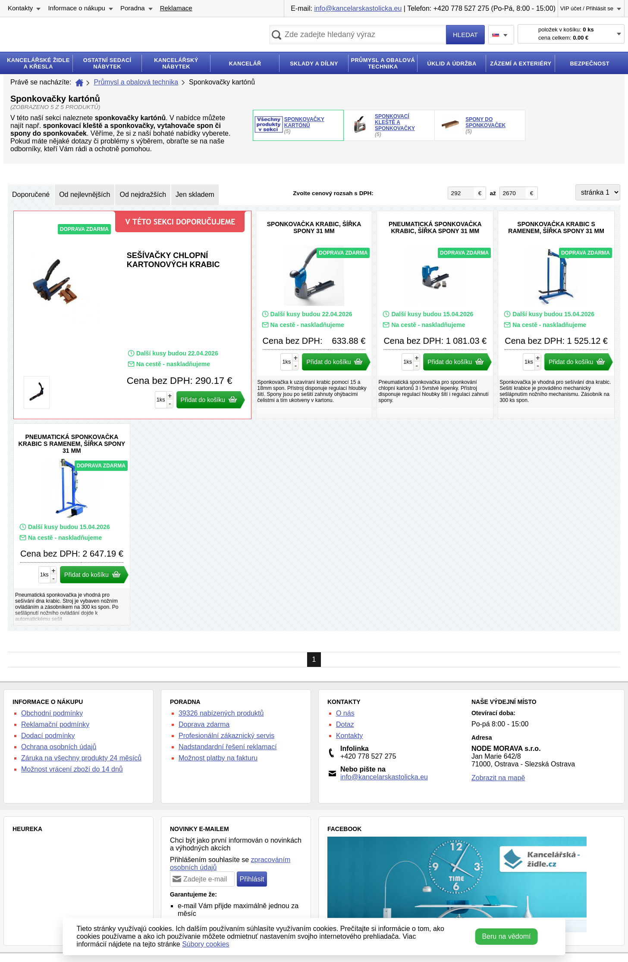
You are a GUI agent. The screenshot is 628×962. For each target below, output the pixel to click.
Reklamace (176, 8)
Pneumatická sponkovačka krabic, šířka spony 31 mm (435, 315)
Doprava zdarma (204, 724)
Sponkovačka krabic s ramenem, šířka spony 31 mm (556, 315)
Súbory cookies (205, 944)
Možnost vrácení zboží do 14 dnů (72, 769)
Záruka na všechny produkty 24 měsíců (81, 758)
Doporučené (31, 194)
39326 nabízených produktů (221, 713)
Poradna (132, 8)
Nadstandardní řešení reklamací (228, 746)
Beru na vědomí (506, 936)
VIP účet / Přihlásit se (586, 8)
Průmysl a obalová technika (136, 82)
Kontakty (20, 8)
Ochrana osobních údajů (58, 746)
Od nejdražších (142, 194)
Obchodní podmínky (52, 713)
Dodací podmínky (48, 735)
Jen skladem (195, 194)
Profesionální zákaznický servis (226, 735)
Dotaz (345, 724)
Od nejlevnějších (84, 194)
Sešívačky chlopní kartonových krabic (132, 315)
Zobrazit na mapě (498, 777)
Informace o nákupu (76, 8)
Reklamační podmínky (55, 724)
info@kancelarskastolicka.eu (358, 8)
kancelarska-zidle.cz (81, 36)
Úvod (79, 83)
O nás (345, 713)
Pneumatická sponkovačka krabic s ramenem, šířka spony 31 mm (72, 524)
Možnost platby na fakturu (218, 758)
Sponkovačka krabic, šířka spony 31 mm (314, 315)
